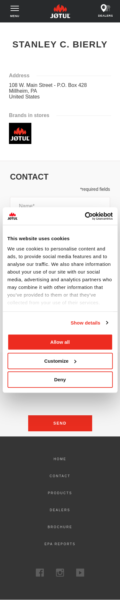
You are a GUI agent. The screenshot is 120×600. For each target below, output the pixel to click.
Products (60, 493)
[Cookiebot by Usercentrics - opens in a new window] (85, 216)
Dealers (60, 510)
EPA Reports (60, 544)
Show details (85, 322)
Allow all (60, 342)
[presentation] (60, 399)
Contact (60, 476)
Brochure (60, 527)
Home (10, 28)
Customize (60, 361)
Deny (60, 379)
